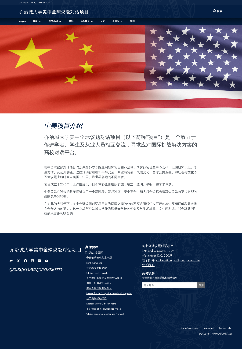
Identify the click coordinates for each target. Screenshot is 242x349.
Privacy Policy (225, 328)
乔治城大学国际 (94, 252)
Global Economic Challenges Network (105, 313)
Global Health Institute (97, 273)
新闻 (132, 21)
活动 (71, 21)
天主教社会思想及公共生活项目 (104, 278)
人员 (103, 21)
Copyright (208, 328)
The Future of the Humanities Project (103, 308)
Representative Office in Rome (101, 303)
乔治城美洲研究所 (96, 268)
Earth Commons (94, 262)
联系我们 (148, 265)
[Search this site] (217, 11)
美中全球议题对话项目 (99, 288)
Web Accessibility (189, 328)
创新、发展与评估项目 (99, 283)
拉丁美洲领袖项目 (96, 298)
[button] (37, 21)
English (22, 21)
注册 (201, 285)
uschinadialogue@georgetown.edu (178, 260)
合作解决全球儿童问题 (99, 257)
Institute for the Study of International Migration (109, 293)
